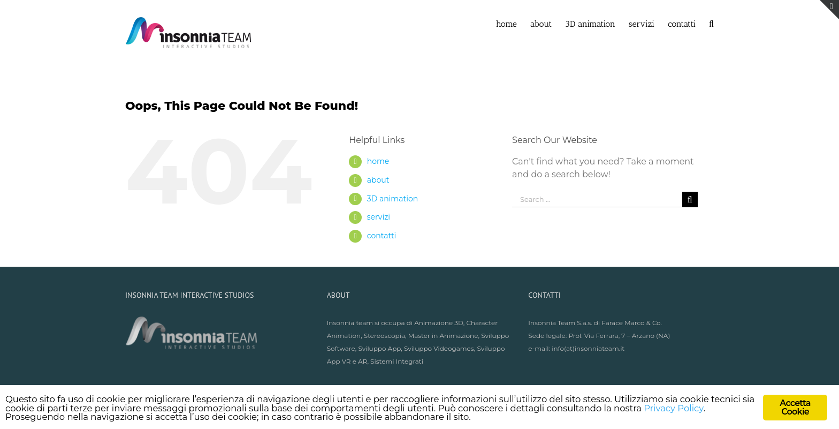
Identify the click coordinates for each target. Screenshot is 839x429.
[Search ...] (597, 199)
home (378, 161)
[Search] (711, 23)
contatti (381, 235)
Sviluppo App (379, 348)
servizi (378, 217)
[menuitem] (513, 23)
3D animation (392, 199)
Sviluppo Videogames (439, 348)
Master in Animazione (443, 336)
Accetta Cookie (795, 407)
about (378, 180)
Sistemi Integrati (396, 361)
